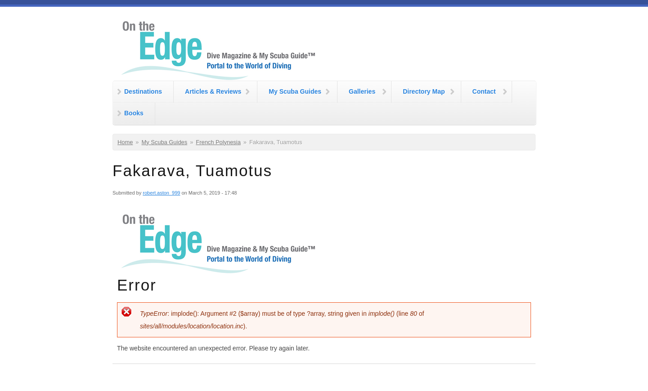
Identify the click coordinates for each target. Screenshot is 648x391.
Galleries (362, 91)
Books (134, 113)
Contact (484, 91)
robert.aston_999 (161, 193)
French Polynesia (218, 142)
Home (125, 142)
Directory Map (424, 91)
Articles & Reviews (213, 91)
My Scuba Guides (295, 91)
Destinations (143, 91)
